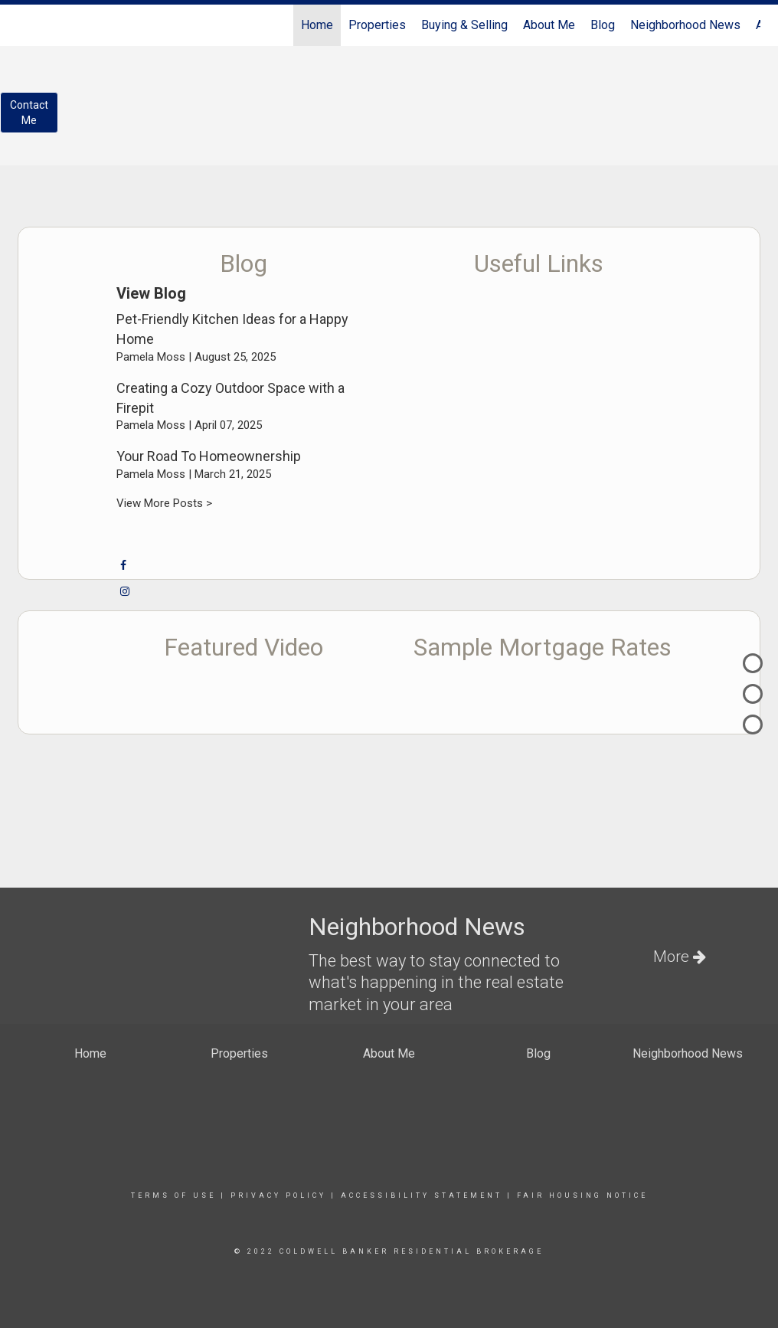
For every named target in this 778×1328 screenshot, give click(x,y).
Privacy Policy (278, 1195)
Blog (602, 25)
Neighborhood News (685, 25)
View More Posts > (164, 503)
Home (317, 25)
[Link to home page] (26, 25)
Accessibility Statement (421, 1195)
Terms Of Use (173, 1195)
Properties (377, 25)
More (679, 956)
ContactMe (29, 112)
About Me (549, 25)
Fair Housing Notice (582, 1195)
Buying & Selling (464, 25)
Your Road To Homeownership (208, 456)
